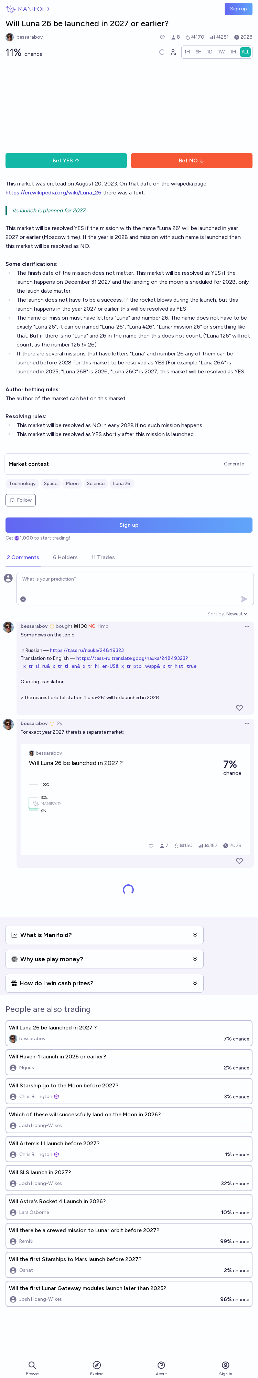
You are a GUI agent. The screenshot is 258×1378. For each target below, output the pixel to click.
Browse (32, 1368)
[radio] (187, 52)
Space (50, 483)
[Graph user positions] (173, 52)
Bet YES (66, 160)
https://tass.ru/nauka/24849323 (87, 650)
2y (59, 723)
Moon (72, 483)
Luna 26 (121, 483)
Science (96, 483)
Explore (97, 1368)
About (161, 1368)
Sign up (238, 9)
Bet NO (192, 160)
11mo (103, 626)
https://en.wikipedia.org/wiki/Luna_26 (53, 192)
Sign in (225, 1368)
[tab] (23, 557)
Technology (22, 483)
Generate (234, 464)
